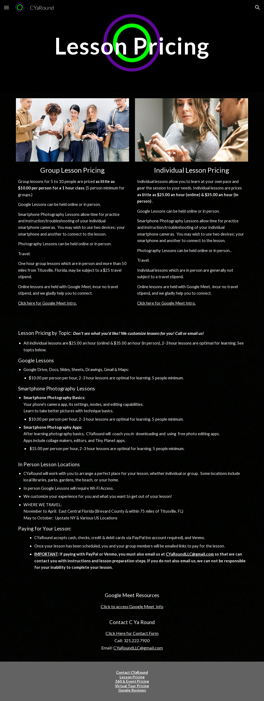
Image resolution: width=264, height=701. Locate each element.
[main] (132, 45)
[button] (6, 7)
